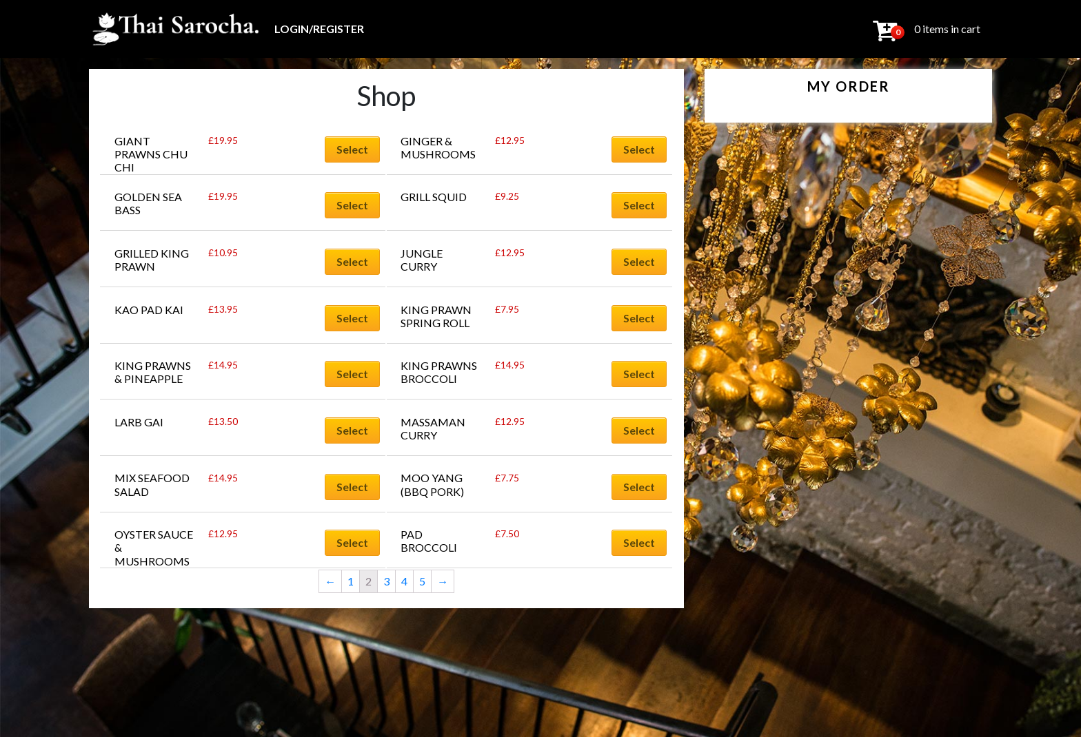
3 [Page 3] (386, 581)
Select (352, 149)
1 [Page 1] (350, 581)
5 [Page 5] (422, 581)
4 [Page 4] (404, 581)
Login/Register (319, 28)
